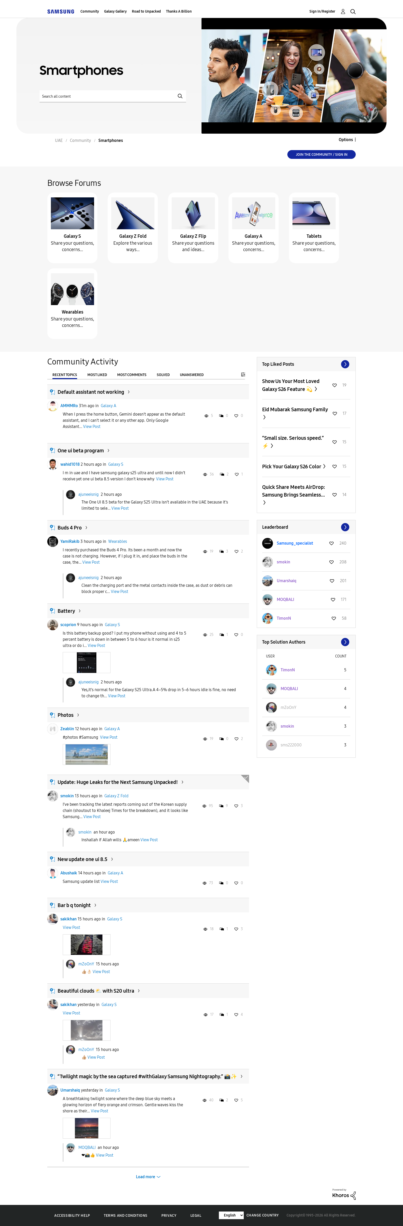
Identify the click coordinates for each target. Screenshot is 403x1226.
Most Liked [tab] (97, 375)
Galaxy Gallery (115, 11)
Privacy (168, 1215)
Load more (145, 1176)
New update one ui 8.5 (82, 859)
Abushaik (68, 873)
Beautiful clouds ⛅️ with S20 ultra (96, 991)
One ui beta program (81, 450)
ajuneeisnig (88, 494)
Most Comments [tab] (131, 375)
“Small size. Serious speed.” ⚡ (293, 442)
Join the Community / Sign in (321, 154)
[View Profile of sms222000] (291, 745)
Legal (196, 1215)
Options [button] (346, 139)
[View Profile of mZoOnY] (288, 707)
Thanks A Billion (179, 11)
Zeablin (67, 728)
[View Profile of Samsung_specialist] (295, 543)
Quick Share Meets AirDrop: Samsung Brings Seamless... (293, 491)
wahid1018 (70, 464)
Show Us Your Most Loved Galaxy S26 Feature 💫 (290, 385)
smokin (67, 795)
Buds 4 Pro (70, 528)
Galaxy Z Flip (193, 236)
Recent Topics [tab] (64, 375)
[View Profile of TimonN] (284, 618)
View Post (91, 426)
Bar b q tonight (74, 905)
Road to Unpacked (146, 11)
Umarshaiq (70, 1090)
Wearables (72, 312)
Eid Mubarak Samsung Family (295, 409)
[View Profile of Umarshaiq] (286, 580)
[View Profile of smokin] (283, 562)
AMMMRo (69, 405)
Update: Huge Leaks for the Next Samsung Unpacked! (118, 782)
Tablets (314, 236)
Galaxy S (72, 236)
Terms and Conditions (126, 1215)
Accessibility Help (72, 1215)
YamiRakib (69, 541)
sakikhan (68, 919)
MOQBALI (87, 1147)
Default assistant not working (91, 392)
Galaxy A (253, 236)
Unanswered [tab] (192, 375)
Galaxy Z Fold (132, 236)
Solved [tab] (163, 375)
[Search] (113, 96)
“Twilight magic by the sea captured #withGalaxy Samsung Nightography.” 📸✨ (147, 1076)
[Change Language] (231, 1215)
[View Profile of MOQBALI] (285, 599)
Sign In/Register (322, 11)
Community (89, 11)
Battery (66, 611)
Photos (66, 715)
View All (306, 364)
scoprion (68, 624)
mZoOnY (86, 963)
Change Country (262, 1215)
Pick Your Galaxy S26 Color (292, 466)
